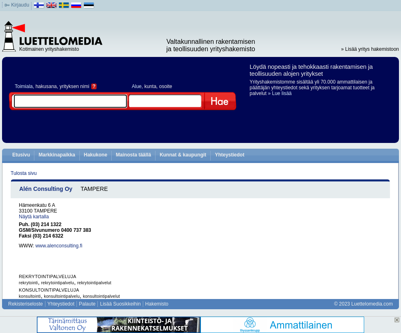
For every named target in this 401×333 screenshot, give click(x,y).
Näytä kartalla (34, 217)
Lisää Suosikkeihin (120, 304)
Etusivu (21, 155)
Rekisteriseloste (25, 304)
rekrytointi (28, 283)
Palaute (87, 304)
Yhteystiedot (229, 155)
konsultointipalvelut (101, 296)
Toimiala (24, 86)
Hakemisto (157, 304)
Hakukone (95, 155)
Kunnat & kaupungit (183, 155)
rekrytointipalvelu (57, 283)
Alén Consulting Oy (45, 189)
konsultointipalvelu (61, 296)
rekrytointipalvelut (94, 283)
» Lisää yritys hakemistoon (370, 49)
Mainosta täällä (133, 155)
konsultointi (30, 296)
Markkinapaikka (56, 155)
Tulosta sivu (24, 173)
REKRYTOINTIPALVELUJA (47, 276)
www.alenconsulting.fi (58, 246)
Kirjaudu (20, 5)
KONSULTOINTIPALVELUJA (49, 290)
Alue (137, 86)
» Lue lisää (280, 93)
